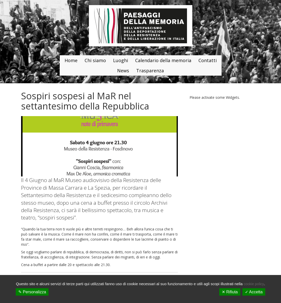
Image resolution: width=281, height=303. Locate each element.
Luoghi (120, 60)
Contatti (207, 60)
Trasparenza (150, 70)
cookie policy (254, 284)
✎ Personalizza (32, 292)
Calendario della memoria (163, 60)
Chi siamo (95, 60)
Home (71, 60)
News (123, 70)
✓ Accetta (254, 292)
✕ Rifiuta (230, 292)
